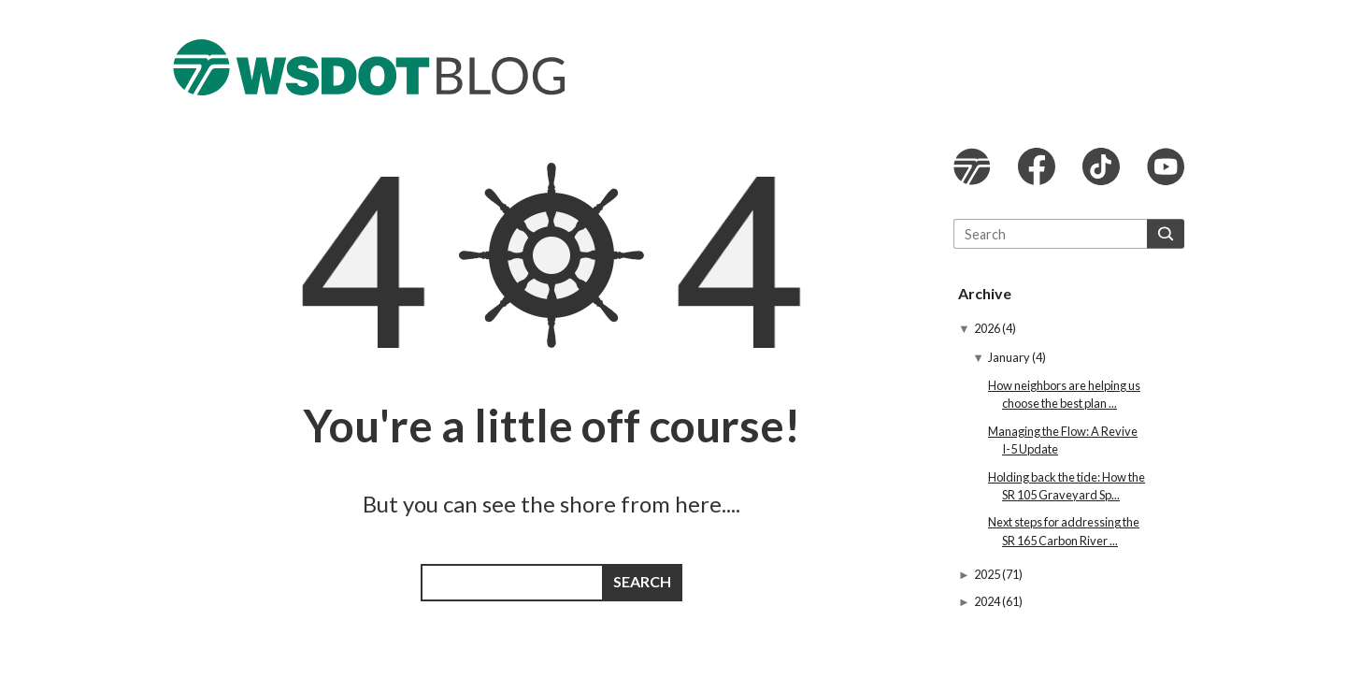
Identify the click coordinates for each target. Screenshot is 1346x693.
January (1010, 357)
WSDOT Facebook (1036, 166)
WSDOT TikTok (1101, 166)
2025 (988, 574)
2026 (988, 328)
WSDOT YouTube (1165, 166)
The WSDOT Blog (369, 67)
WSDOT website (972, 166)
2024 (988, 601)
